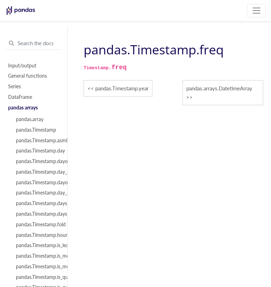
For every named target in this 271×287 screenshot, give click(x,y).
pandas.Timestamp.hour (38, 235)
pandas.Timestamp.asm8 (38, 140)
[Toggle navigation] (256, 10)
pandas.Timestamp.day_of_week (38, 172)
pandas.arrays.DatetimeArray (219, 88)
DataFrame (20, 97)
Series (14, 86)
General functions (27, 76)
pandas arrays (23, 107)
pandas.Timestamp (36, 130)
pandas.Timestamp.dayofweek (38, 161)
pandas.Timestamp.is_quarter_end (38, 277)
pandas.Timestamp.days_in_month (38, 203)
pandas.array (29, 119)
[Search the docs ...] (33, 43)
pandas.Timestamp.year (122, 88)
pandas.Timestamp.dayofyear (38, 182)
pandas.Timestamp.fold (38, 224)
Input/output (22, 65)
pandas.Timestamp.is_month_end (38, 256)
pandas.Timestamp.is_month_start (38, 266)
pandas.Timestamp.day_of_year (38, 193)
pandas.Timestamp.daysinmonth (38, 214)
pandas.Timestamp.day (38, 151)
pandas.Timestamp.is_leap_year (38, 245)
